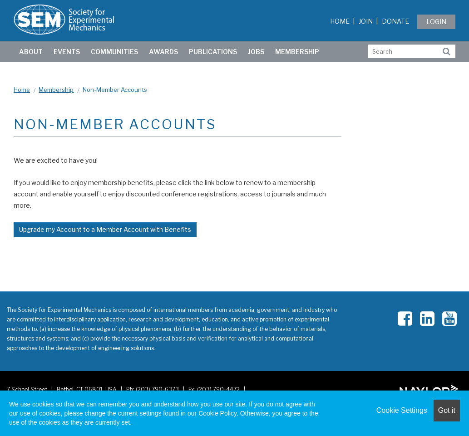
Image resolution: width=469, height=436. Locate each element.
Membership (297, 51)
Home (340, 21)
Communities (114, 51)
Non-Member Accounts (115, 89)
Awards (163, 51)
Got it (446, 410)
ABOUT (31, 51)
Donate (395, 21)
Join (366, 21)
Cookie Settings (401, 410)
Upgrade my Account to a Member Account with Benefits (105, 229)
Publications (213, 51)
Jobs (256, 51)
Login (436, 21)
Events (67, 51)
